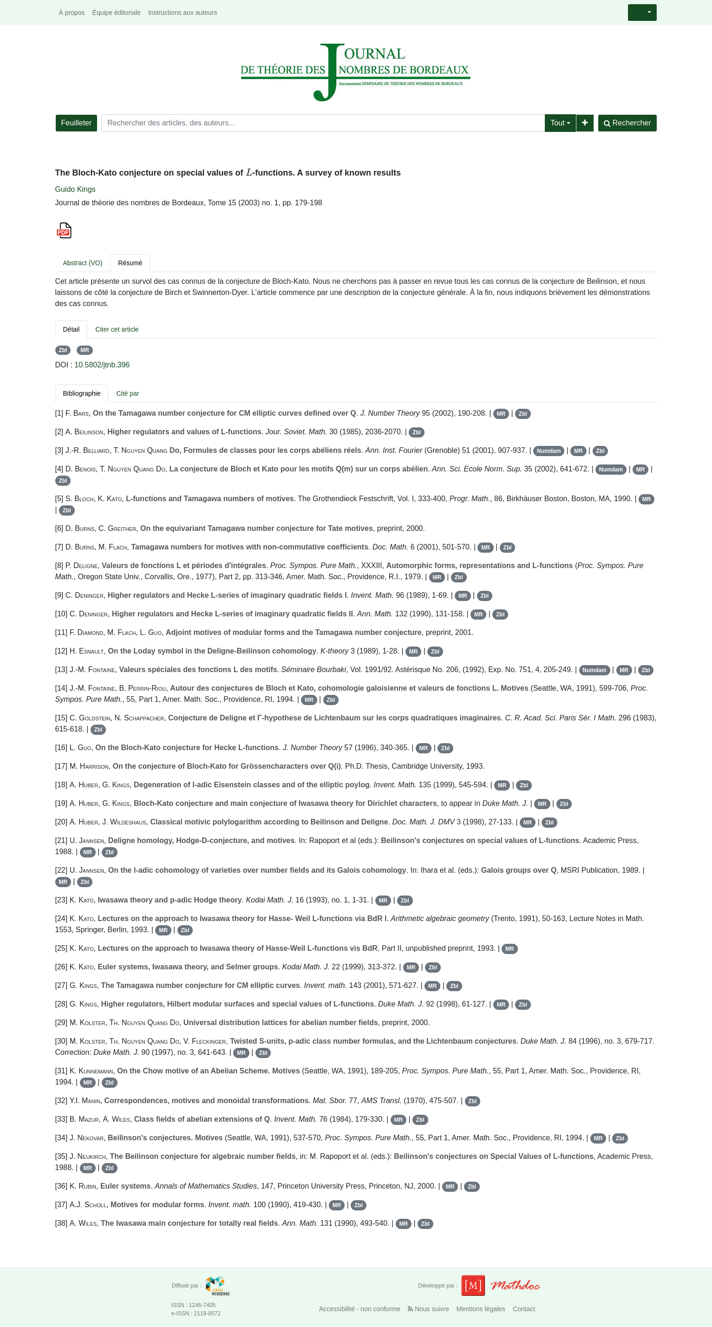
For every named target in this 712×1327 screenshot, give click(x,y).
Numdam (549, 451)
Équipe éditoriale (116, 12)
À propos (72, 12)
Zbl (63, 350)
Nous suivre (428, 1309)
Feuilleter (76, 123)
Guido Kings (75, 189)
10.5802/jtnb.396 (102, 365)
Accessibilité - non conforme (359, 1309)
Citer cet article (116, 329)
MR (84, 350)
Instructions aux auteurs (182, 12)
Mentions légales (481, 1309)
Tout (557, 123)
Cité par (127, 393)
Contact (524, 1309)
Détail (71, 329)
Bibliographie (82, 393)
